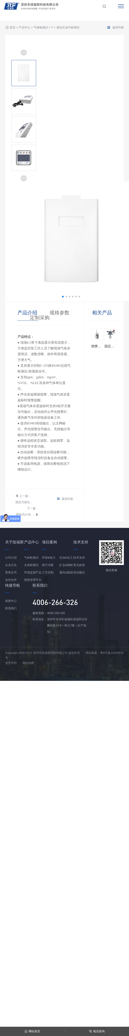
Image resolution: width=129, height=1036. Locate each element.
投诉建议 (79, 572)
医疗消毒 (48, 565)
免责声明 (11, 663)
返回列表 (115, 28)
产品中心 (24, 27)
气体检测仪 (41, 27)
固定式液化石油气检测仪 (24, 502)
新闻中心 (11, 601)
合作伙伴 (11, 579)
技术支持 (79, 557)
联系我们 (11, 608)
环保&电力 (48, 557)
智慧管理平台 (32, 579)
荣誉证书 (11, 572)
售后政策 (79, 565)
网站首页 (32, 1031)
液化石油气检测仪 (68, 27)
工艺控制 (48, 572)
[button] (24, 178)
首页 (12, 27)
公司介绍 (11, 557)
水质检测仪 (31, 565)
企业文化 (11, 565)
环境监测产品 (32, 572)
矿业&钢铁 (66, 565)
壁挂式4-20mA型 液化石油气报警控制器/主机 (25, 514)
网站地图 (28, 663)
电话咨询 (97, 1031)
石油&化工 (66, 557)
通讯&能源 (66, 572)
